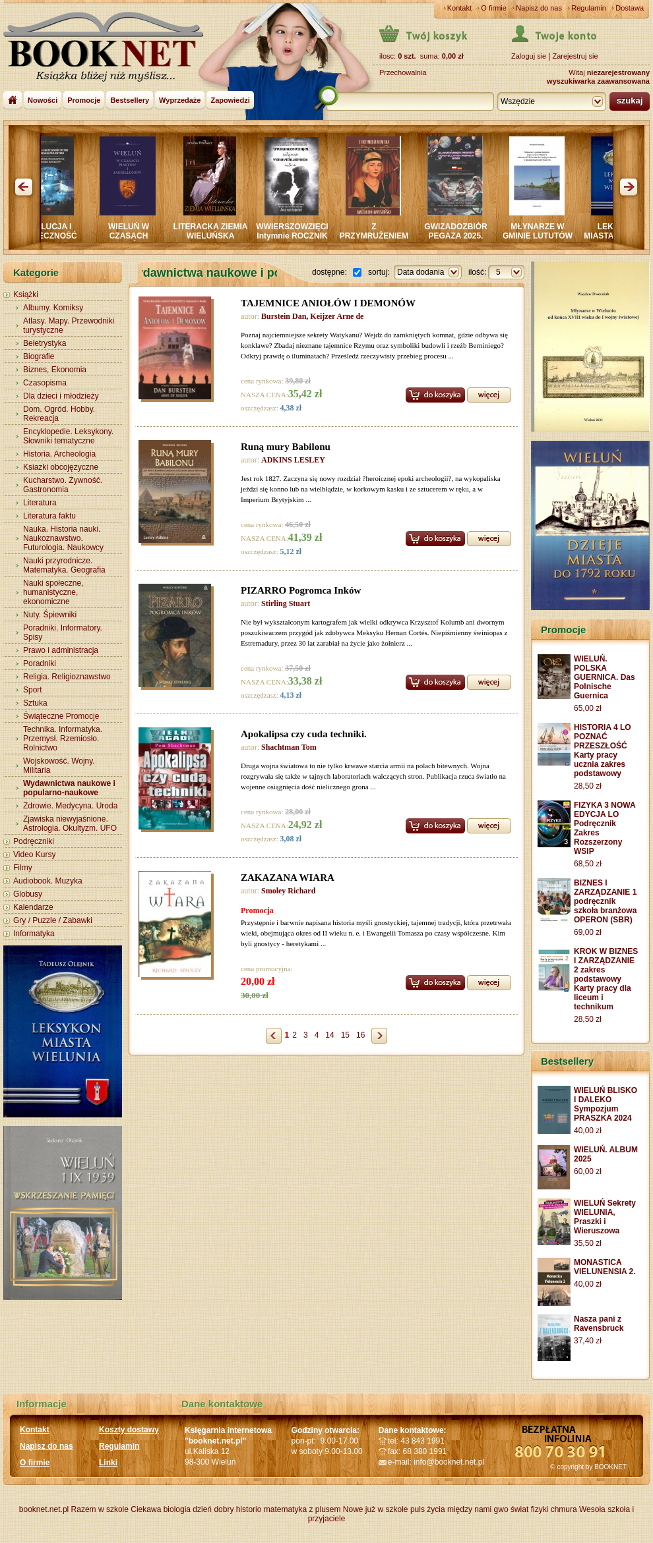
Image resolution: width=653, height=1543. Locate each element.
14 (329, 1035)
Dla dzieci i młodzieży (61, 396)
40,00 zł (588, 1130)
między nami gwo (478, 1509)
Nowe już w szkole (375, 1509)
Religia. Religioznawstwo (67, 676)
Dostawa (629, 8)
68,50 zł (588, 863)
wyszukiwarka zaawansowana (598, 81)
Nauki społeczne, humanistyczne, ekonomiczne (53, 592)
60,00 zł (588, 1171)
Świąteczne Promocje (61, 716)
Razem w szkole (100, 1509)
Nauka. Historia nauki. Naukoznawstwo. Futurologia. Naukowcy (63, 538)
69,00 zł (588, 932)
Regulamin (588, 8)
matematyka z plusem (302, 1509)
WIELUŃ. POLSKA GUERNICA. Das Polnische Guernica (604, 677)
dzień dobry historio (227, 1509)
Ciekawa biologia (161, 1509)
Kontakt (459, 8)
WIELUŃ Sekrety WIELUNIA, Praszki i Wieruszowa (605, 1216)
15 (345, 1035)
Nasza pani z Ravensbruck (598, 1323)
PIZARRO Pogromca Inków (301, 590)
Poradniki (39, 663)
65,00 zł (588, 708)
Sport (32, 689)
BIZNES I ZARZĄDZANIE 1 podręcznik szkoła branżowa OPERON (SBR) (605, 901)
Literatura (40, 502)
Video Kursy (34, 854)
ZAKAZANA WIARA (287, 877)
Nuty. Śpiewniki (50, 614)
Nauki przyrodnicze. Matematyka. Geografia (64, 565)
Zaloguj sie (528, 56)
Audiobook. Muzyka (47, 880)
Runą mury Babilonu (285, 446)
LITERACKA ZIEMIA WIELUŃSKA (215, 231)
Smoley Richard (288, 890)
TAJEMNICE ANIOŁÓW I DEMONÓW (328, 303)
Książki (25, 294)
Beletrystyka (44, 343)
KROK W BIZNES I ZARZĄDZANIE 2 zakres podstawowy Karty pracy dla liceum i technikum (606, 979)
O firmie (494, 8)
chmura (564, 1509)
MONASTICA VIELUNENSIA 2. (605, 1267)
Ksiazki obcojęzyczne (60, 467)
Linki (108, 1462)
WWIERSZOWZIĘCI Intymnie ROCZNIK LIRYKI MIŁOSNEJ (296, 236)
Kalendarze (33, 907)
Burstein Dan (283, 316)
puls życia (427, 1509)
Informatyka (34, 933)
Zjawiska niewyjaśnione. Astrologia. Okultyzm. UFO (70, 823)
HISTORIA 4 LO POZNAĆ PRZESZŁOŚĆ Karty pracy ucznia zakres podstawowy (602, 750)
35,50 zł (588, 1243)
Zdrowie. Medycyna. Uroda (70, 805)
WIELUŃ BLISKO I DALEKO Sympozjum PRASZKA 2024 (605, 1104)
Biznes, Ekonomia (54, 369)
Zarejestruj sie (575, 56)
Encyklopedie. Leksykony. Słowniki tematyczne (68, 436)
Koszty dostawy (129, 1429)
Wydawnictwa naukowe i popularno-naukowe (69, 788)
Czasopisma (45, 382)
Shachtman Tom (289, 747)
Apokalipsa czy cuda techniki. (304, 734)
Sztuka (35, 703)
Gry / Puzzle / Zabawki (52, 920)
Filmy (22, 867)
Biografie (38, 356)
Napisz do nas (539, 8)
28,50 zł (588, 786)
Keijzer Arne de (336, 316)
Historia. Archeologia (59, 454)
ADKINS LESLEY (293, 459)
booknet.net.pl (44, 1509)
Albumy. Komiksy (53, 307)
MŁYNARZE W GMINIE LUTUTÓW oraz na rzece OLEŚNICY (542, 240)
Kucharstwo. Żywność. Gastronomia (62, 485)
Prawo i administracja (60, 650)
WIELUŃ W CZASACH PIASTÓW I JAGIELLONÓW (133, 240)
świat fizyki (529, 1509)
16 (360, 1035)
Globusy (27, 894)
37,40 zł (588, 1340)
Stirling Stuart (285, 603)
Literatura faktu (49, 515)
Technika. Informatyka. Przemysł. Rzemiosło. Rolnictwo (62, 738)
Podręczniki (33, 841)
